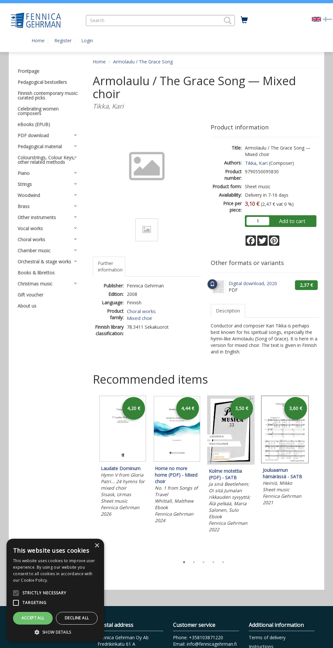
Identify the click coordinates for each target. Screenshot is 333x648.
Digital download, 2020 (253, 283)
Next (316, 474)
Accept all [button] (33, 618)
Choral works (141, 311)
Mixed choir (140, 318)
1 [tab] (184, 562)
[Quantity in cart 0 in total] (244, 20)
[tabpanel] (123, 457)
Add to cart (292, 221)
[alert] (55, 590)
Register (63, 40)
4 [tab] (213, 562)
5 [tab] (223, 562)
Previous (91, 474)
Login (87, 40)
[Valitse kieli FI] (327, 19)
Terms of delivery (267, 637)
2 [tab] (194, 562)
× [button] (96, 545)
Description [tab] (228, 311)
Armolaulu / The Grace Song (143, 62)
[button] (228, 20)
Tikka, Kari (256, 163)
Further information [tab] (110, 266)
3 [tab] (203, 562)
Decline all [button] (77, 618)
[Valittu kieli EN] (316, 19)
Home (38, 40)
